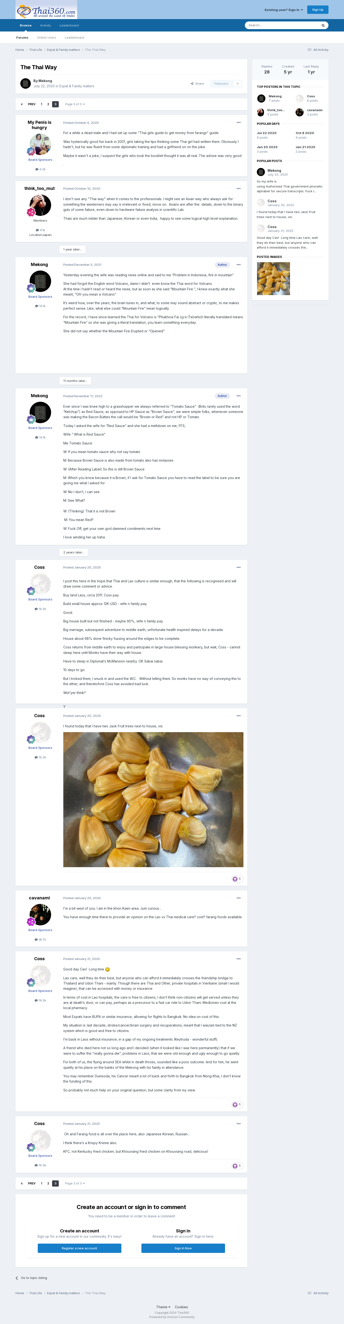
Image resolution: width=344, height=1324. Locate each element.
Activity (45, 25)
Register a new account (79, 1248)
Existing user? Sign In (284, 10)
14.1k (40, 306)
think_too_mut (39, 188)
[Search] (269, 25)
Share (197, 83)
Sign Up (317, 9)
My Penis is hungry (39, 125)
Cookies (181, 1307)
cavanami (39, 897)
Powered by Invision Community (172, 1317)
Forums (22, 37)
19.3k (40, 609)
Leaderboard (74, 37)
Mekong (45, 81)
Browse (26, 27)
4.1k (40, 230)
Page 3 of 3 (75, 104)
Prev (32, 104)
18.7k (40, 939)
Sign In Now (183, 1248)
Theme (163, 1307)
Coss (39, 567)
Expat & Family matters (76, 86)
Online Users (46, 37)
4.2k (40, 169)
